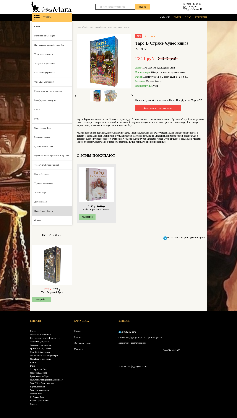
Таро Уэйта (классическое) (46, 165)
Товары (42, 17)
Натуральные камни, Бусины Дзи (49, 45)
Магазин (78, 337)
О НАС (188, 17)
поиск (142, 6)
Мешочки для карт (42, 137)
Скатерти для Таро (42, 128)
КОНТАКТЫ (201, 17)
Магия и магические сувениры (48, 91)
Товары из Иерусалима (44, 63)
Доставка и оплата (82, 343)
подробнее (41, 299)
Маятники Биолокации (44, 35)
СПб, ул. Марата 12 (192, 9)
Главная (80, 27)
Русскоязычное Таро (43, 146)
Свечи (37, 26)
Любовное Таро (41, 202)
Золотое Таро (40, 192)
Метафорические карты (45, 100)
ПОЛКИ (177, 17)
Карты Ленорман (42, 174)
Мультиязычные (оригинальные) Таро (51, 155)
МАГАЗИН (165, 17)
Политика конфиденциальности (132, 366)
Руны (36, 119)
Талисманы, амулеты (43, 54)
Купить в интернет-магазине (158, 108)
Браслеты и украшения (44, 72)
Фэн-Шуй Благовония (44, 82)
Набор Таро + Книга (43, 211)
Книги (37, 109)
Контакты (78, 349)
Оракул (37, 220)
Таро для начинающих (44, 183)
